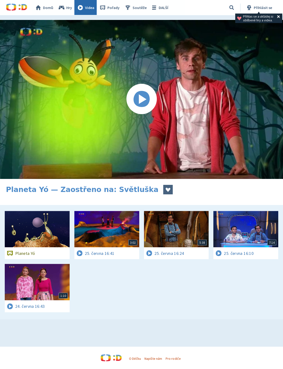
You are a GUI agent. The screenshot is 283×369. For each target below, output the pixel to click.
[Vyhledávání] (231, 7)
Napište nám (153, 358)
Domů (44, 7)
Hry (65, 7)
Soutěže (136, 7)
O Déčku (135, 358)
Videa (86, 7)
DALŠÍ (159, 7)
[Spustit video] (141, 99)
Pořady (109, 7)
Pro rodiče (173, 358)
